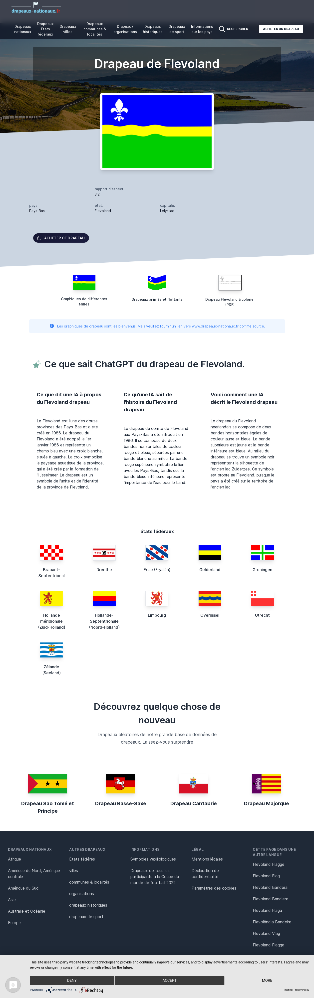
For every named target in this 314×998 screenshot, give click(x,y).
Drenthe (104, 569)
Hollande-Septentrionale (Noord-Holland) (104, 621)
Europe (14, 922)
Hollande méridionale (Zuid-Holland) (51, 621)
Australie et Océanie (26, 911)
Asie (12, 899)
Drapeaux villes (68, 29)
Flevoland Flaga (267, 910)
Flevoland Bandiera (270, 898)
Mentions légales (207, 859)
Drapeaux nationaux (22, 29)
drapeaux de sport (86, 916)
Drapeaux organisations (125, 29)
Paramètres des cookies (214, 888)
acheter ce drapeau (61, 238)
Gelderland (209, 569)
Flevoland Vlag (266, 933)
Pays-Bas (37, 211)
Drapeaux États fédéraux (45, 29)
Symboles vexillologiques (153, 859)
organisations (81, 893)
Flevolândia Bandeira (272, 921)
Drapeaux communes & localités (94, 29)
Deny (71, 980)
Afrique (14, 859)
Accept (169, 980)
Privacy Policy (301, 989)
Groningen (262, 569)
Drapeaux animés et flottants (157, 299)
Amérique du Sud (23, 888)
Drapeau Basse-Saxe (120, 803)
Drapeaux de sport (177, 29)
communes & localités (89, 882)
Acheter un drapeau (281, 29)
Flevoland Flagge (268, 864)
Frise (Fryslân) (157, 569)
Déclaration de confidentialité (205, 873)
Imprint (288, 989)
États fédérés (82, 859)
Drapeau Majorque (266, 803)
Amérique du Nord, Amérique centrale (34, 873)
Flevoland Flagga (268, 944)
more (267, 980)
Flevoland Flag (266, 875)
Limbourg (157, 615)
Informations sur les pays (202, 29)
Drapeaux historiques (153, 29)
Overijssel (209, 615)
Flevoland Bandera (270, 887)
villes (73, 870)
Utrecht (262, 615)
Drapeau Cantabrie (193, 803)
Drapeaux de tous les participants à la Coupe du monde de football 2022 (154, 876)
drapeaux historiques (88, 905)
